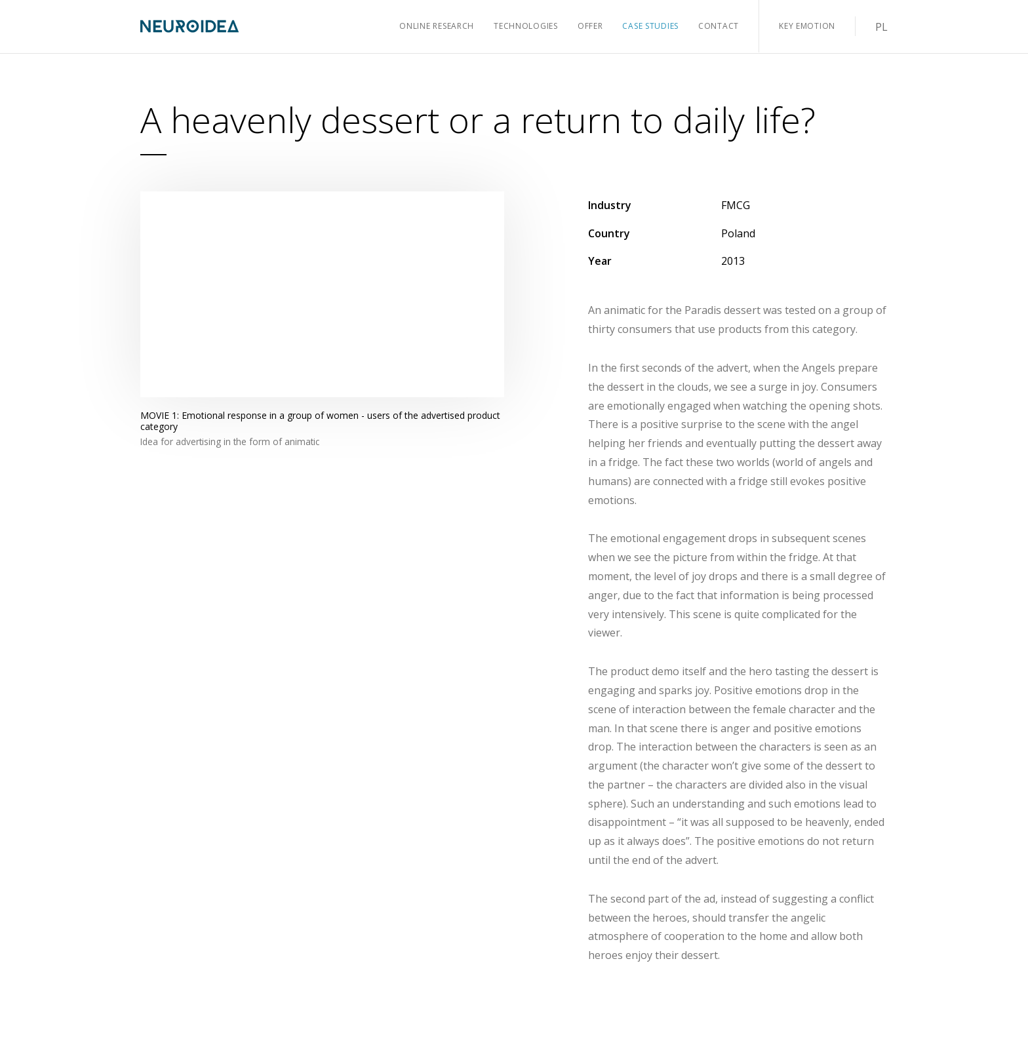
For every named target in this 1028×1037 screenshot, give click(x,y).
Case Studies (650, 25)
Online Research (436, 25)
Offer (590, 25)
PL (881, 27)
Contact (718, 25)
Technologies (526, 25)
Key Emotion (807, 25)
